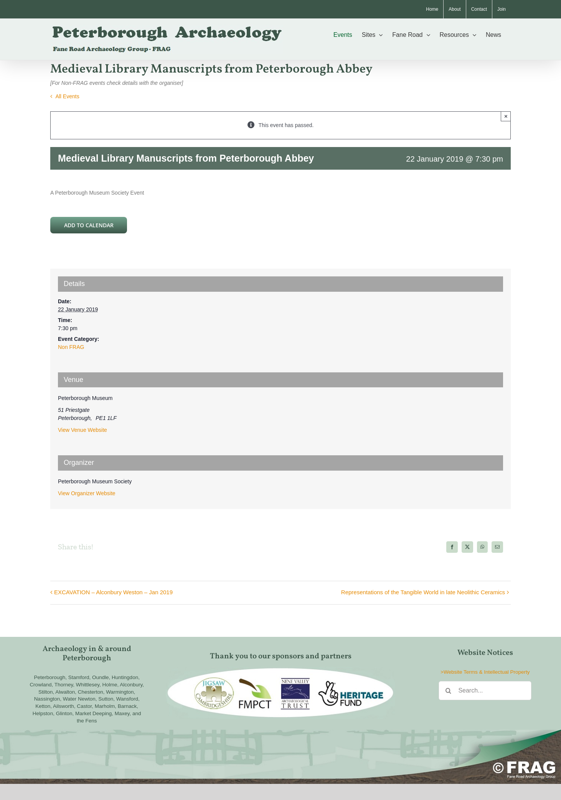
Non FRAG (71, 347)
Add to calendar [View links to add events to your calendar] (89, 225)
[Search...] (485, 690)
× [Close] (506, 116)
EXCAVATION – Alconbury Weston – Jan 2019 (113, 592)
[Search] (448, 690)
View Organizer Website (87, 493)
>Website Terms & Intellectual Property (485, 672)
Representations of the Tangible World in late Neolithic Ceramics (423, 592)
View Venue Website (82, 430)
